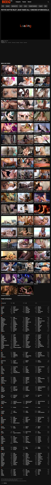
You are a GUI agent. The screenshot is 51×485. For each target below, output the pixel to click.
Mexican (2, 420)
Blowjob (17, 42)
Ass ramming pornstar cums (39, 214)
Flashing (27, 370)
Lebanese (15, 412)
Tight (2, 473)
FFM (3, 6)
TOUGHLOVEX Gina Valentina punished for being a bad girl (25, 144)
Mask (27, 418)
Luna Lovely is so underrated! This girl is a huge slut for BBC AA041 (9, 75)
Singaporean (40, 456)
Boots (14, 327)
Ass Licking (28, 311)
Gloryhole (27, 379)
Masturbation (3, 419)
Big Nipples (15, 324)
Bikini (39, 324)
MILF (2, 417)
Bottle (39, 327)
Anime (25, 6)
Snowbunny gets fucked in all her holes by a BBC (9, 249)
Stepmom (3, 462)
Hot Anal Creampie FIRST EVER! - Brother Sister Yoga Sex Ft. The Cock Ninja (42, 121)
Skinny (2, 457)
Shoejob (39, 455)
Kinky (2, 407)
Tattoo (14, 469)
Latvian (39, 411)
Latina (27, 411)
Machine (27, 417)
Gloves (39, 379)
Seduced (14, 454)
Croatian (27, 345)
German (2, 378)
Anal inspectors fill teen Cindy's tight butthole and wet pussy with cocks (9, 179)
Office (2, 431)
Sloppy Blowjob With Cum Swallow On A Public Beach (42, 237)
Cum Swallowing (41, 346)
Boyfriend (15, 328)
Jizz (26, 403)
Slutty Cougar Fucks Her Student (40, 260)
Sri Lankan (40, 461)
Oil (13, 431)
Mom (14, 421)
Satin (14, 453)
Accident (2, 306)
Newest (29, 1)
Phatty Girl (36, 283)
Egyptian (27, 360)
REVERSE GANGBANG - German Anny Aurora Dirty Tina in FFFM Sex (25, 179)
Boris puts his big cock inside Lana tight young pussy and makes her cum (9, 225)
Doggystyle (15, 354)
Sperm (39, 460)
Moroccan (39, 421)
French (2, 372)
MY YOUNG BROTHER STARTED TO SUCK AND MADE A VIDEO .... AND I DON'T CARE (9, 214)
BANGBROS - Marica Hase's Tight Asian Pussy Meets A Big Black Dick (42, 86)
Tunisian (2, 475)
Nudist (14, 427)
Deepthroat (40, 352)
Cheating (39, 337)
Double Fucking (28, 355)
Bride (39, 328)
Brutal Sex (27, 330)
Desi (2, 353)
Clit (38, 339)
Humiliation (28, 390)
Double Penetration (41, 355)
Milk (38, 420)
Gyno (26, 383)
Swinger (27, 464)
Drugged (27, 356)
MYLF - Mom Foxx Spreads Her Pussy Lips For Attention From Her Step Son (25, 214)
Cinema (14, 339)
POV (14, 436)
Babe (39, 317)
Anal (2, 309)
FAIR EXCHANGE (37, 167)
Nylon (39, 427)
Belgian (2, 322)
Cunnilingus (28, 347)
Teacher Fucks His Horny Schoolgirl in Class (42, 202)
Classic (27, 339)
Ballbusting (40, 318)
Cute (39, 347)
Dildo (45, 6)
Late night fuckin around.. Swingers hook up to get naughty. (42, 191)
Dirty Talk (39, 353)
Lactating (2, 411)
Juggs (39, 403)
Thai (2, 471)
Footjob (27, 371)
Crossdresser (40, 345)
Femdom (2, 369)
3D (13, 303)
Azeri (2, 313)
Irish (38, 396)
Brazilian (27, 328)
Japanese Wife (28, 402)
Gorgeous (15, 380)
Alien (14, 308)
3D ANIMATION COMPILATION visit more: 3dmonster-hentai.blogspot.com (25, 225)
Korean (39, 407)
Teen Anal (27, 470)
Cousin (14, 344)
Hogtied (2, 389)
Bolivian (27, 326)
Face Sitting (15, 366)
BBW (14, 317)
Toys (26, 474)
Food (2, 371)
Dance (14, 352)
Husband (2, 391)
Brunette (14, 330)
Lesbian (27, 412)
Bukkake (39, 330)
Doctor (2, 354)
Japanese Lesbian (29, 401)
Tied (6, 42)
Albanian (39, 306)
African (14, 306)
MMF (14, 417)
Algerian (2, 308)
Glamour (2, 379)
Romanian (15, 448)
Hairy (2, 386)
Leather (2, 412)
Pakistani (27, 436)
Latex (14, 411)
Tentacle (39, 470)
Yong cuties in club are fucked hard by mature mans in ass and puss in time (25, 283)
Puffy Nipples (28, 442)
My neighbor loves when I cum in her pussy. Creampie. (9, 156)
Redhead (14, 447)
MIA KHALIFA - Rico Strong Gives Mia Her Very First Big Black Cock (25, 98)
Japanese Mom (4, 402)
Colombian (15, 341)
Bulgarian (3, 331)
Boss (26, 327)
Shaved (14, 455)
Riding (39, 447)
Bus (14, 331)
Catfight (2, 337)
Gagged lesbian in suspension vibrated (24, 237)
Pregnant (15, 441)
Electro (39, 360)
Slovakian (15, 457)
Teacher (39, 469)
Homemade (15, 389)
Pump (39, 442)
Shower (21, 42)
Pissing (39, 438)
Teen (14, 470)
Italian (14, 397)
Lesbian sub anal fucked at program (23, 295)
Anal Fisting (28, 309)
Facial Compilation (41, 366)
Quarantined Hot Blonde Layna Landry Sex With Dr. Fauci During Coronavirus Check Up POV (9, 272)
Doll (26, 354)
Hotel (39, 389)
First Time (3, 370)
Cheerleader (3, 338)
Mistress (2, 421)
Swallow (39, 463)
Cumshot (9, 42)
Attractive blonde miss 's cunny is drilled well (9, 260)
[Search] (48, 2)
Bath (39, 319)
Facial (27, 366)
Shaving (27, 455)
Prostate (27, 441)
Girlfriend (27, 378)
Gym (14, 383)
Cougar (39, 342)
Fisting (14, 370)
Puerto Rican (15, 442)
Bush (26, 331)
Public (2, 442)
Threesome (28, 471)
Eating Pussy (3, 360)
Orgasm (2, 432)
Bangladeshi (3, 319)
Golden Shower (4, 380)
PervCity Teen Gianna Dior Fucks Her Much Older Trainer (42, 225)
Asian (2, 311)
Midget (14, 420)
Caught (14, 337)
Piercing (27, 438)
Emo (2, 361)
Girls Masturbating (41, 378)
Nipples (39, 426)
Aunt (14, 312)
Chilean (14, 338)
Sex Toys (2, 455)
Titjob (14, 473)
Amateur (7, 6)
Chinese (27, 338)
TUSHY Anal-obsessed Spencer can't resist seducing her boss (42, 75)
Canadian (2, 336)
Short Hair (15, 456)
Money (27, 421)
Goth (26, 380)
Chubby (39, 338)
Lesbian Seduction (41, 412)
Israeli (2, 397)
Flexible (39, 370)
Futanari (2, 373)
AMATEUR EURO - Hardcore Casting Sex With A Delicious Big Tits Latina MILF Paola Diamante (9, 121)
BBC (2, 317)
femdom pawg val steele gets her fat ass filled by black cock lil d (25, 249)
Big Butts (15, 323)
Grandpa (39, 380)
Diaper (14, 353)
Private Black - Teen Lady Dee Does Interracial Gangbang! (42, 98)
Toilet (27, 473)
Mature (14, 419)
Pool (26, 440)
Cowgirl (27, 344)
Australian (27, 312)
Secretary (3, 454)
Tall (1, 469)
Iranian (27, 396)
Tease (2, 470)
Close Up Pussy (4, 340)
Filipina (27, 369)
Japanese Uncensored (17, 402)
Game (14, 377)
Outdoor (39, 432)
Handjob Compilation (33, 6)
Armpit (39, 310)
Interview (25, 42)
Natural (2, 426)
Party (26, 437)
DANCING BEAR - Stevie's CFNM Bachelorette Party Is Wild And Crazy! (25, 167)
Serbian (39, 454)
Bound (2, 328)
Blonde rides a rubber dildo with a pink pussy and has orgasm (42, 272)
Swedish (2, 464)
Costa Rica (27, 342)
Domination (40, 354)
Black (27, 325)
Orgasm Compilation (17, 432)
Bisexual (2, 325)
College (2, 341)
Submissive (28, 463)
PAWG (2, 436)
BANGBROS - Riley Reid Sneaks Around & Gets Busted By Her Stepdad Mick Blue (25, 156)
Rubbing (2, 449)
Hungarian (40, 390)
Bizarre (14, 325)
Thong (14, 471)
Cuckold (2, 346)
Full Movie (27, 372)
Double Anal (15, 355)
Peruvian (39, 437)
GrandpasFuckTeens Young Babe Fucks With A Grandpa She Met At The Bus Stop (25, 272)
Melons (39, 419)
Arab (2, 310)
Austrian (39, 312)
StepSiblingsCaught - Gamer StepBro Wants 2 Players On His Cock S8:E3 (42, 133)
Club (26, 340)
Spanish (14, 460)
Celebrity (27, 337)
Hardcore (2, 388)
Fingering (39, 369)
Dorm (21, 6)
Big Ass (14, 322)
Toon (39, 473)
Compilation (28, 341)
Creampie (39, 344)
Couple (2, 344)
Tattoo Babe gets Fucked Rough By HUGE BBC (25, 75)
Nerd (14, 426)
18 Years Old (3, 303)
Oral (38, 431)
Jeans (39, 402)
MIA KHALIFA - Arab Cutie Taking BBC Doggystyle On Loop (9, 191)
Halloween (15, 386)
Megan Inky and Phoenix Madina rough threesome (25, 121)
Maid (2, 418)
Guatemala (3, 383)
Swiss (39, 464)
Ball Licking (28, 318)
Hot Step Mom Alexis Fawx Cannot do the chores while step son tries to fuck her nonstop (42, 179)
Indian (2, 395)
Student (14, 463)
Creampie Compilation (5, 345)
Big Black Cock (28, 322)
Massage (39, 418)
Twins (27, 475)
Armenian (27, 310)
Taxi (26, 469)
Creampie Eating (16, 345)
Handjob (27, 386)
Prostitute (39, 441)
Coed (39, 340)
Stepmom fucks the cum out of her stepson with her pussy (9, 202)
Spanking (27, 460)
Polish (14, 440)
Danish (27, 352)
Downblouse (3, 356)
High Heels (40, 388)
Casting (39, 336)
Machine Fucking (41, 417)
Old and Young (28, 431)
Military (27, 420)
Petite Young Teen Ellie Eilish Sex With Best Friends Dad (9, 237)
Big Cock (39, 323)
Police (2, 440)
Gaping (39, 377)
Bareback (27, 319)
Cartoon (27, 336)
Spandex (2, 460)
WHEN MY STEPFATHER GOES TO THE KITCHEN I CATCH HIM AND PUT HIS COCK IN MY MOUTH (25, 202)
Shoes (2, 456)
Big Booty (3, 323)
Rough (27, 448)
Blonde (2, 326)
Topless (2, 474)
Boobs (2, 327)
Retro (26, 447)
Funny (39, 372)
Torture (14, 474)
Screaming (40, 453)
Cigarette (2, 339)
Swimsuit (15, 464)
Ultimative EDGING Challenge (39, 144)
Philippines (3, 438)
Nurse (27, 427)
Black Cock (40, 325)
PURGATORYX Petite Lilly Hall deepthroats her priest (9, 144)
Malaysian (15, 418)
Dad (1, 352)
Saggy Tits (3, 453)
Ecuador (14, 360)
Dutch (39, 356)
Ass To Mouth (40, 311)
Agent (27, 306)
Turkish (14, 475)
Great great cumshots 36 (5, 295)
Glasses (14, 379)
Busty (39, 331)
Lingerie (40, 6)
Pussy (2, 443)
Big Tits (27, 324)
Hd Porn (5, 483)
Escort (27, 361)
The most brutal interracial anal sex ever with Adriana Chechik (9, 86)
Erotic (14, 361)
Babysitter (3, 318)
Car (14, 336)
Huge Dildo (15, 390)
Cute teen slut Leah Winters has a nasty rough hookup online (25, 86)
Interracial (14, 42)
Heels (14, 388)
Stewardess (15, 462)
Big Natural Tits (14, 6)
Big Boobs (40, 322)
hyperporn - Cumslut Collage (6, 98)
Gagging (2, 377)
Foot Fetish (15, 371)
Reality (2, 447)
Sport (2, 461)
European (39, 361)
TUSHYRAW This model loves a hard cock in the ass (9, 133)
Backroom (15, 318)
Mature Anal (28, 419)
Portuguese (3, 441)
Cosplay (14, 342)
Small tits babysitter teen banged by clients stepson (25, 191)
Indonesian (15, 395)
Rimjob (2, 448)
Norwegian (3, 427)
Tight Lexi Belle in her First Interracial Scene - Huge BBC (25, 109)
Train (39, 474)
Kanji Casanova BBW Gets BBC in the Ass (8, 167)
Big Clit (27, 323)
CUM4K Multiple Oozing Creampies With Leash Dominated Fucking (25, 133)
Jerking (2, 403)
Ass (14, 311)
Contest (2, 342)
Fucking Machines (16, 372)
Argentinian (15, 310)
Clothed (14, 340)
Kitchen (27, 407)
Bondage (39, 326)
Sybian (2, 465)
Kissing (14, 407)
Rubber (39, 448)
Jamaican (3, 401)
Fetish (14, 369)
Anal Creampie (16, 309)
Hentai (27, 388)
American (39, 308)
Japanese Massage (41, 401)
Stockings (27, 462)
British (2, 330)
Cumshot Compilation (17, 347)
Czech (2, 348)
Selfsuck (27, 454)
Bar (14, 319)
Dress (14, 356)
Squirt (14, 461)
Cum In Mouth (28, 346)
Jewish (14, 403)
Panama (39, 436)
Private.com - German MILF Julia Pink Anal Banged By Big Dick (42, 249)
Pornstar (39, 440)
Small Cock (28, 457)
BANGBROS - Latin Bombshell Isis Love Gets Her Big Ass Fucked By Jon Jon (9, 109)
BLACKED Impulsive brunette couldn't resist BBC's (42, 109)
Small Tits (39, 457)
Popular (24, 1)
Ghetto (14, 378)
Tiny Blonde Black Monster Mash (40, 156)
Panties (2, 437)
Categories (18, 1)
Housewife (3, 390)
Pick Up (14, 438)
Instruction (40, 395)
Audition (2, 312)
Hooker (27, 389)
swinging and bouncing (5, 283)
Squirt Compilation (29, 461)
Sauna (27, 453)
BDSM (27, 317)
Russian (14, 449)
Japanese (15, 401)
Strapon (39, 462)
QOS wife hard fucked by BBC (22, 260)
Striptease (3, 463)
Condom (39, 341)
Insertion (27, 395)
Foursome (39, 371)
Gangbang (27, 377)
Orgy (26, 432)
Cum (14, 346)
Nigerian (27, 426)
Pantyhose (15, 437)
